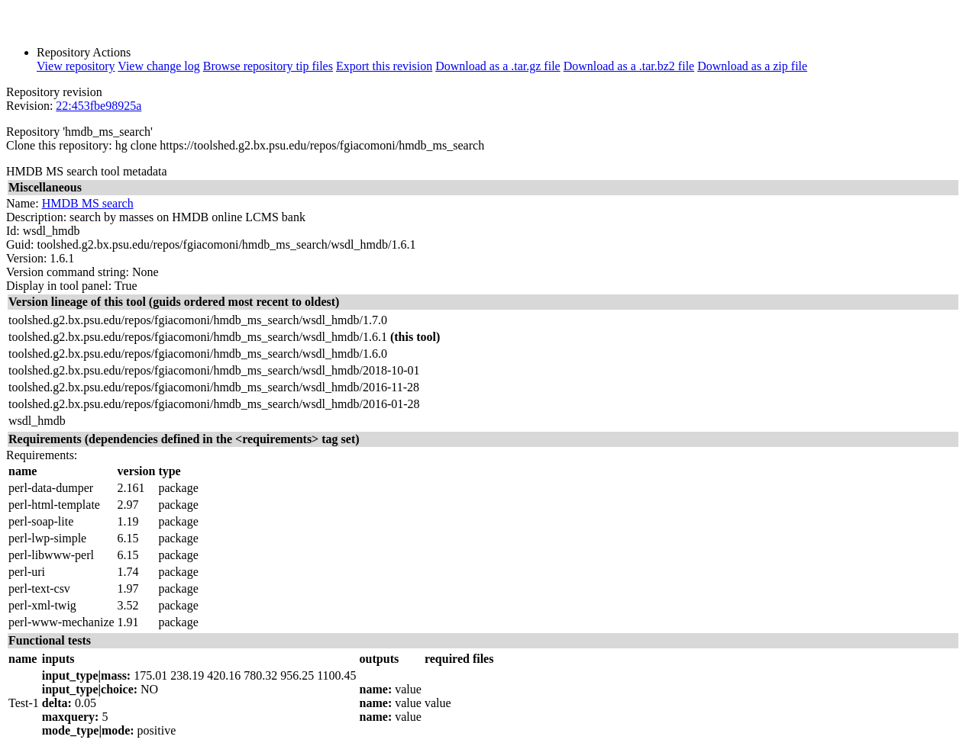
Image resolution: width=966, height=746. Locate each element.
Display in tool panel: (58, 285)
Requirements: (41, 455)
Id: (13, 230)
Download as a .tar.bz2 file (629, 65)
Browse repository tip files (268, 65)
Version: (26, 258)
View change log (158, 65)
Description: (36, 217)
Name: (22, 203)
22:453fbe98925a (98, 105)
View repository (76, 65)
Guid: (20, 244)
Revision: (29, 105)
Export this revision (384, 65)
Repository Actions (84, 52)
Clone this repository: (59, 145)
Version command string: (67, 271)
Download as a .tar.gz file (498, 65)
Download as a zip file (752, 65)
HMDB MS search (88, 203)
